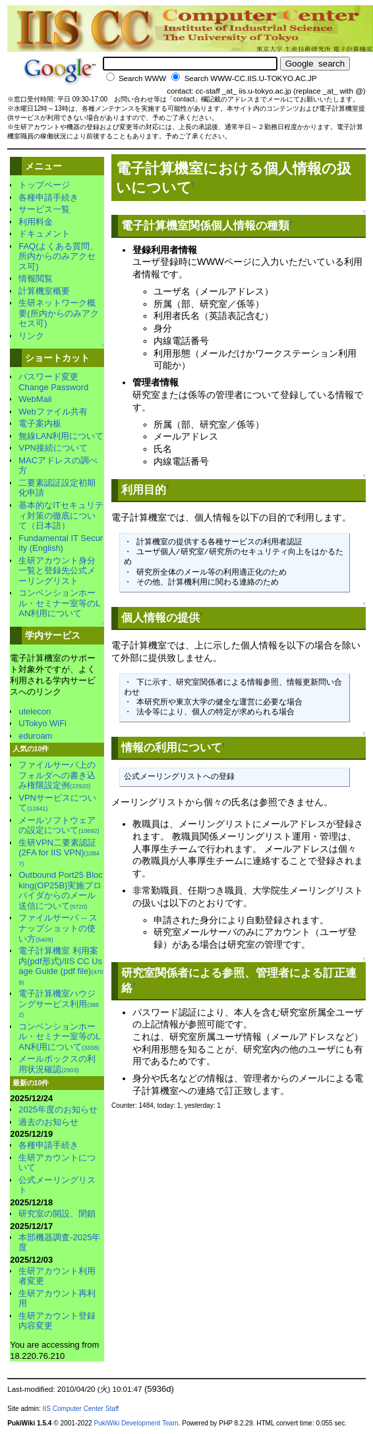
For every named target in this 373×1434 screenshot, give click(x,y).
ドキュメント (44, 234)
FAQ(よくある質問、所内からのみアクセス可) (58, 256)
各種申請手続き (48, 197)
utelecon (34, 711)
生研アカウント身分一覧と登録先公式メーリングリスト (57, 571)
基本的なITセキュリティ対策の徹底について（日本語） (60, 515)
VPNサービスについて (57, 803)
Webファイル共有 (52, 411)
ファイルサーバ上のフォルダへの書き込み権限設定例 (57, 775)
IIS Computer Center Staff (81, 1408)
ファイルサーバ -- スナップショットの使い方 (58, 928)
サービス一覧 (44, 209)
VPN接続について (53, 448)
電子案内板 (39, 423)
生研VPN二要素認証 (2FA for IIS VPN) (59, 852)
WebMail (34, 399)
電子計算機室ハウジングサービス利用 (58, 1003)
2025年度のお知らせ (58, 1109)
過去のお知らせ (48, 1122)
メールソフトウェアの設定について (58, 825)
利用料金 (35, 222)
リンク (31, 336)
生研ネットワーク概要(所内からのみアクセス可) (58, 313)
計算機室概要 (44, 291)
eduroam (35, 736)
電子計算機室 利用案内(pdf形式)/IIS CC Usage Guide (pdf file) (60, 966)
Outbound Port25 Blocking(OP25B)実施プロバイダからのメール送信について (60, 890)
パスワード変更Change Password (53, 382)
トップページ (44, 185)
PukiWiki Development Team (136, 1423)
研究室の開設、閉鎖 (57, 1214)
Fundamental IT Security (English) (60, 543)
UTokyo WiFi (42, 723)
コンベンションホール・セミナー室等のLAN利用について (59, 603)
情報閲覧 (35, 278)
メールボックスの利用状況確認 (57, 1064)
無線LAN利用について (60, 436)
